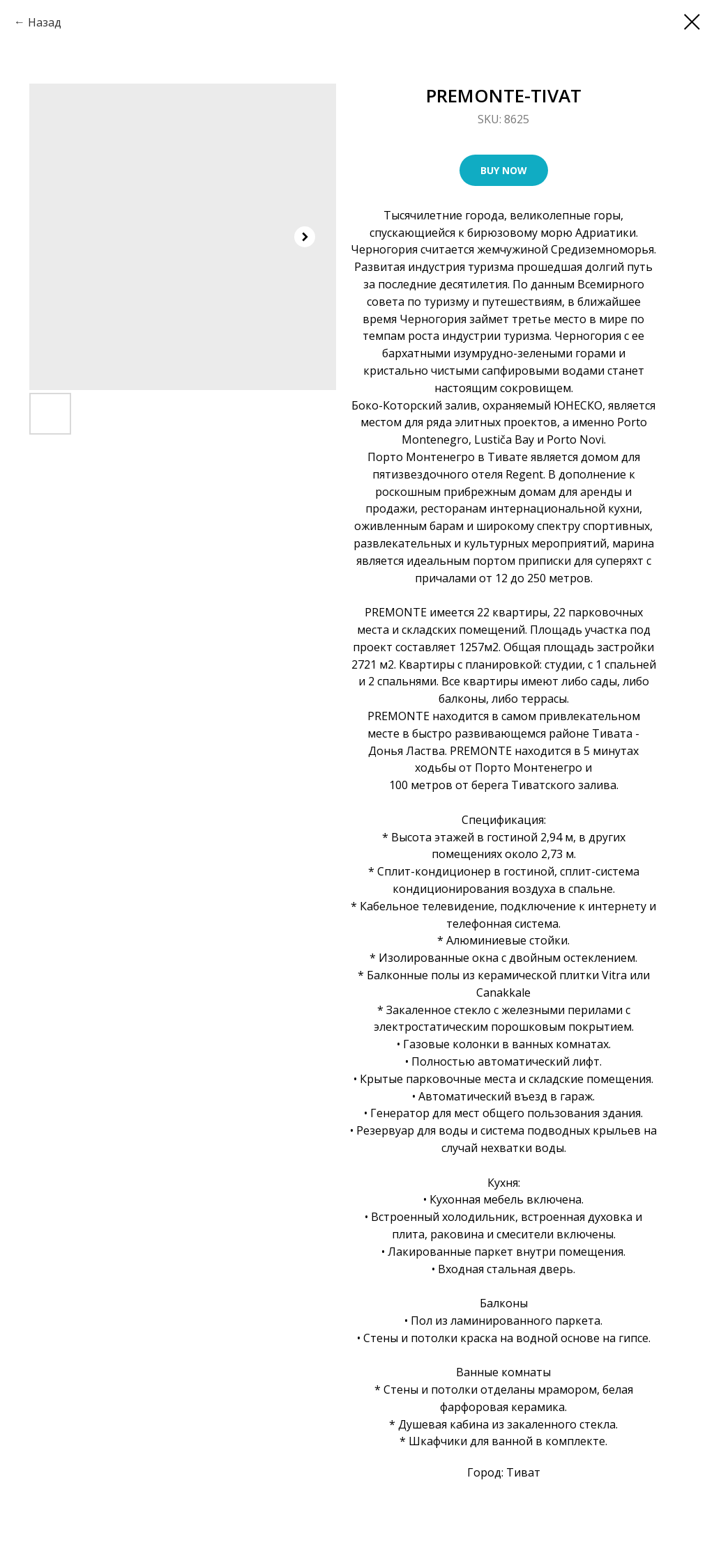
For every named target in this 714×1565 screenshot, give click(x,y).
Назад (44, 22)
